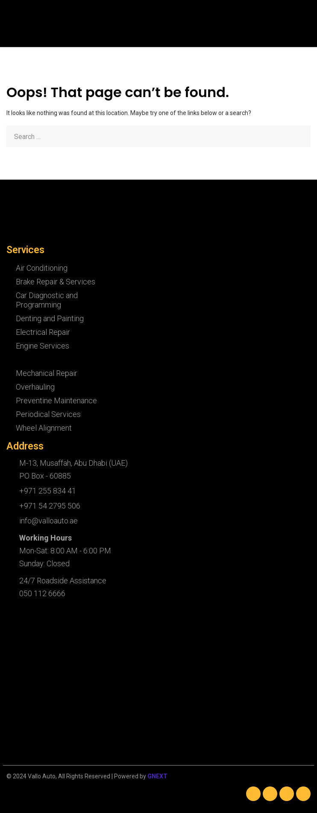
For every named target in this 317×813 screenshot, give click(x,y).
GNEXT (157, 776)
